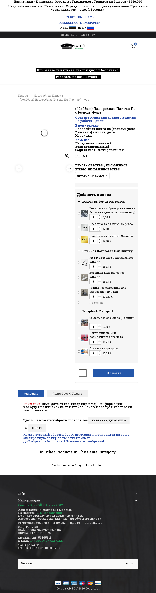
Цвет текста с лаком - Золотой (111, 236)
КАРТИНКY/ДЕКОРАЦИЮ (109, 420)
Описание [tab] (31, 393)
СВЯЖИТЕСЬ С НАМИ (79, 17)
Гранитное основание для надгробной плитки (107, 289)
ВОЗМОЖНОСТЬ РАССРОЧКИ (79, 23)
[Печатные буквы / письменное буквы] (92, 175)
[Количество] (83, 373)
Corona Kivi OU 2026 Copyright (78, 588)
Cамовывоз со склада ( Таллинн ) (112, 320)
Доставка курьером (103, 348)
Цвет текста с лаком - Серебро (111, 224)
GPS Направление (49, 512)
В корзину (114, 373)
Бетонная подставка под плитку (107, 274)
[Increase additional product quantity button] (99, 215)
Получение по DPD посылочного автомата (106, 335)
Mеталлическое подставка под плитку (111, 259)
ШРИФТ (37, 428)
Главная (27, 563)
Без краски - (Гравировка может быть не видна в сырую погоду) (112, 210)
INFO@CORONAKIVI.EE (46, 540)
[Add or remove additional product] (79, 213)
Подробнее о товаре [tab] (67, 393)
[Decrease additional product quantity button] (99, 218)
